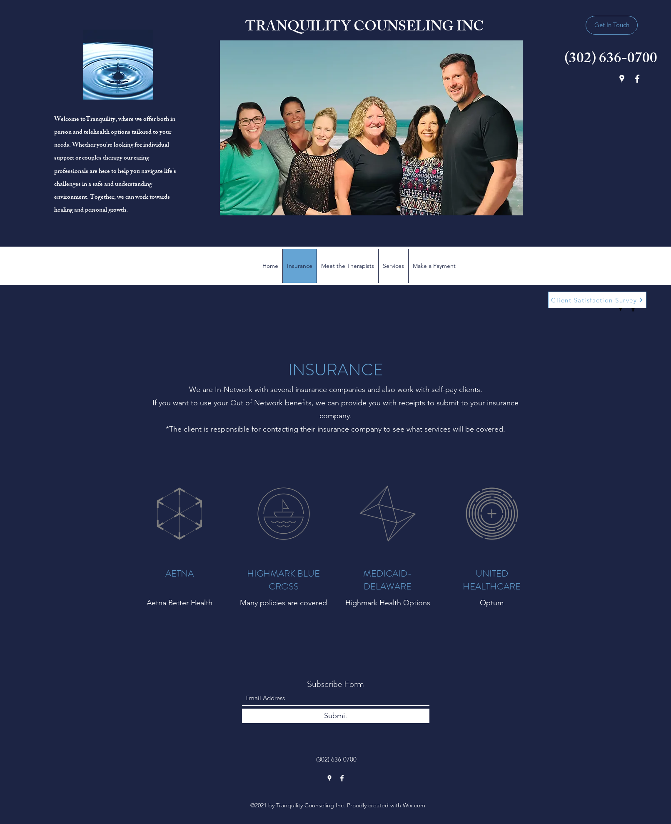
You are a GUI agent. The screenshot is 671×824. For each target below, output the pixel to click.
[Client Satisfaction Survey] (597, 300)
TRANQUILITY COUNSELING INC (364, 28)
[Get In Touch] (612, 25)
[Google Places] (621, 78)
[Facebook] (637, 78)
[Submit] (335, 716)
